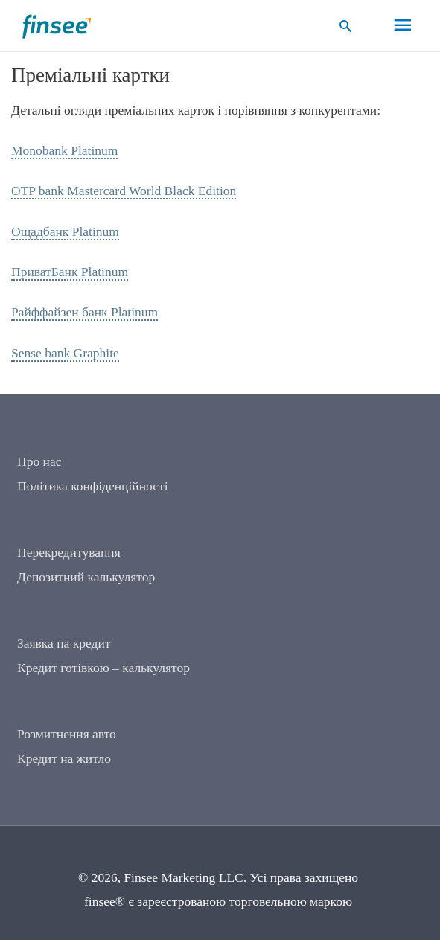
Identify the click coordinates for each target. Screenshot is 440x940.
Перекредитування (69, 552)
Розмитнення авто (66, 733)
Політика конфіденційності (92, 486)
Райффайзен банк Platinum (84, 311)
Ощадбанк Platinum (65, 231)
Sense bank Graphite (65, 352)
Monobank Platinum (64, 150)
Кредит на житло (64, 758)
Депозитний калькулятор (86, 576)
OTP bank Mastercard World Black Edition (123, 190)
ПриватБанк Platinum (69, 271)
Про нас (39, 461)
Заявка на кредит (63, 643)
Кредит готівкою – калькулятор (103, 667)
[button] (345, 26)
